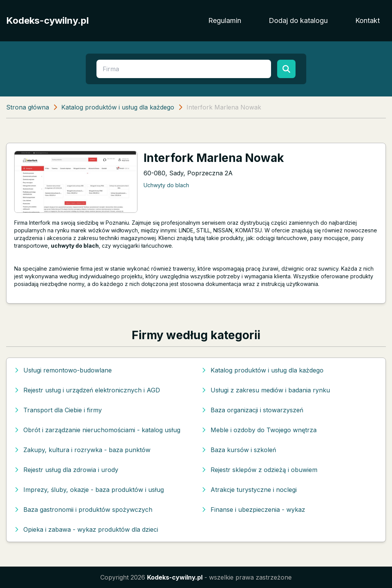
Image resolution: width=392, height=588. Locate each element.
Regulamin (224, 20)
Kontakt (367, 20)
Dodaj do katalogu (298, 20)
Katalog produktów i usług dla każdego (117, 107)
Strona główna (27, 107)
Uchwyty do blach (166, 185)
